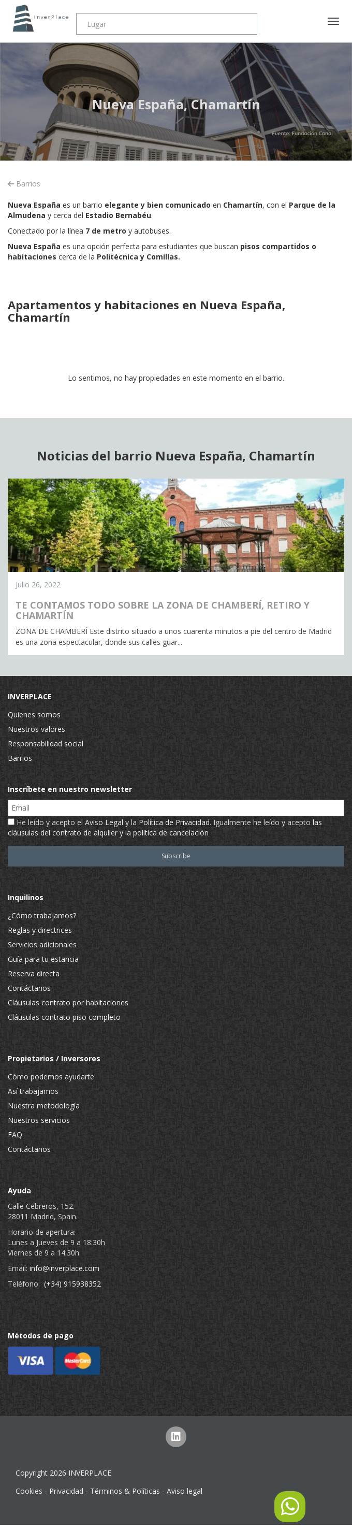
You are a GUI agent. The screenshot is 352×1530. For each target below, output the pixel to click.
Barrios (24, 184)
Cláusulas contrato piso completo (64, 1017)
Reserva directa (34, 973)
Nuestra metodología (44, 1105)
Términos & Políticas (125, 1491)
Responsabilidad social (45, 743)
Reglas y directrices (40, 930)
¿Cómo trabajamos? (42, 915)
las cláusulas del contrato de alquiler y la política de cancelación (165, 827)
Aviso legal (184, 1491)
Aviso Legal (104, 822)
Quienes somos (34, 714)
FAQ (15, 1134)
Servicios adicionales (42, 944)
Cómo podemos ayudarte (51, 1076)
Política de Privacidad (174, 822)
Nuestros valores (36, 729)
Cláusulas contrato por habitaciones (68, 1002)
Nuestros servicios (39, 1120)
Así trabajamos (33, 1091)
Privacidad (66, 1491)
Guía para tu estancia (43, 959)
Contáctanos (29, 988)
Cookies (29, 1491)
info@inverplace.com (64, 1268)
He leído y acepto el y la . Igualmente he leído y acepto (165, 827)
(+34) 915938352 (72, 1284)
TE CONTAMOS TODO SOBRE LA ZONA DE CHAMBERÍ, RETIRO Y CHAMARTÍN (163, 610)
